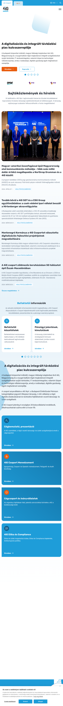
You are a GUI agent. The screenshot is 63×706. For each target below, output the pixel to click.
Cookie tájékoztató (8, 660)
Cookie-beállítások (10, 701)
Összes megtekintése (10, 240)
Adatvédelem (6, 657)
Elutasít (25, 701)
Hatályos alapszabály (9, 675)
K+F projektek (7, 679)
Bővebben (9, 18)
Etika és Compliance (9, 672)
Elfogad (40, 701)
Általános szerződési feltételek (13, 668)
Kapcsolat (27, 18)
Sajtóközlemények (23, 138)
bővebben (9, 298)
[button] (25, 24)
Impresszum (6, 683)
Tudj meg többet (38, 696)
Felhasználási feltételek (10, 664)
